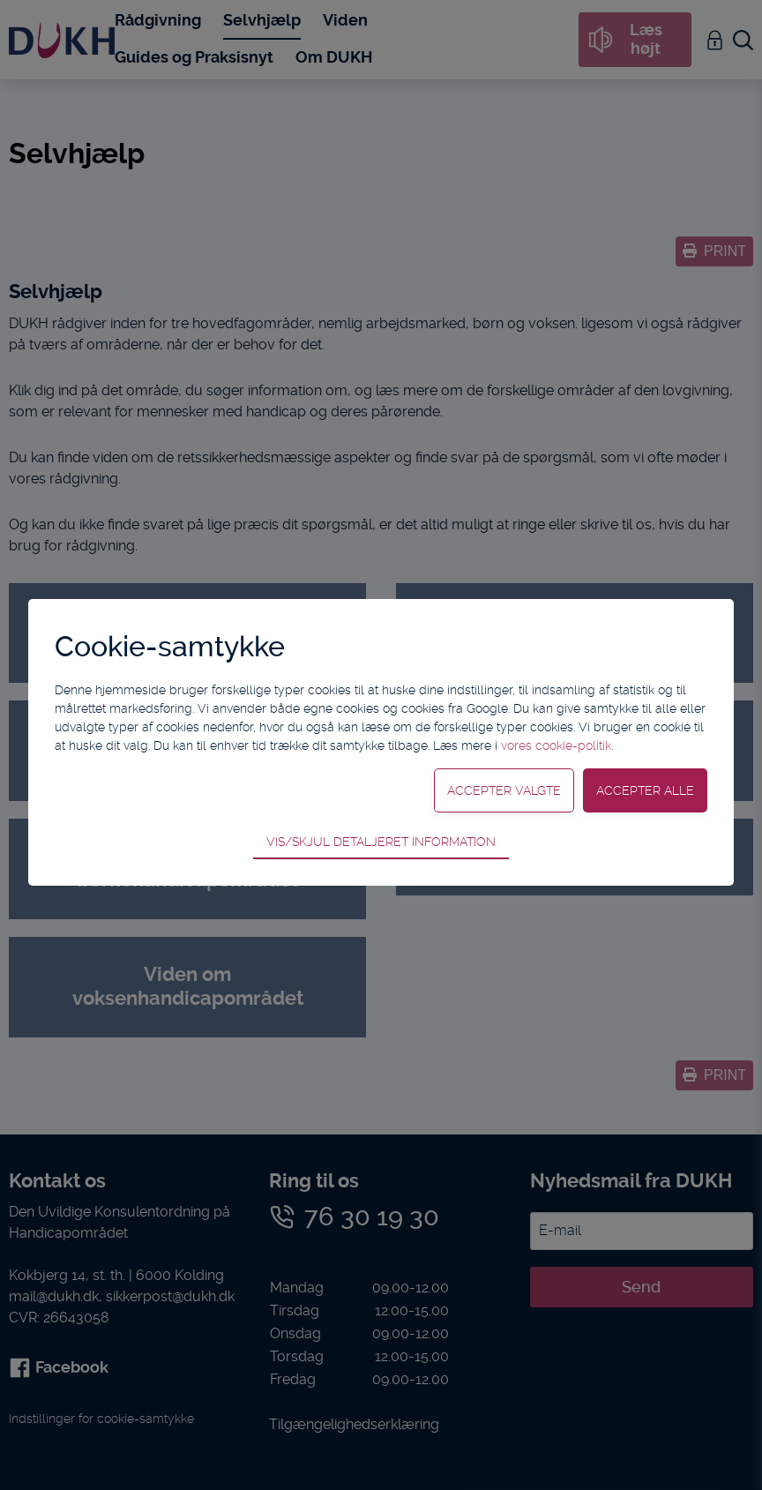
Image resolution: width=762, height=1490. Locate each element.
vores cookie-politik (556, 745)
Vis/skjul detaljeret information (381, 842)
